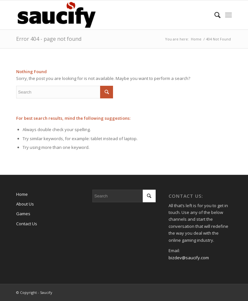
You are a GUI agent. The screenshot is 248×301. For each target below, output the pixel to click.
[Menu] (228, 15)
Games (23, 214)
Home (22, 194)
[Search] (214, 14)
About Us (25, 204)
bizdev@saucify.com (189, 258)
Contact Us (26, 224)
